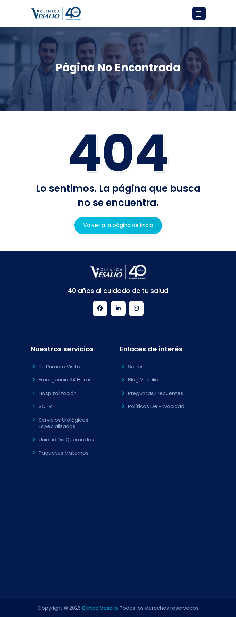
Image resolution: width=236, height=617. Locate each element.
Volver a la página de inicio (118, 225)
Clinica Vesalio (100, 607)
